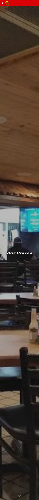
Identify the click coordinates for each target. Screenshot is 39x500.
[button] (2, 3)
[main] (19, 253)
